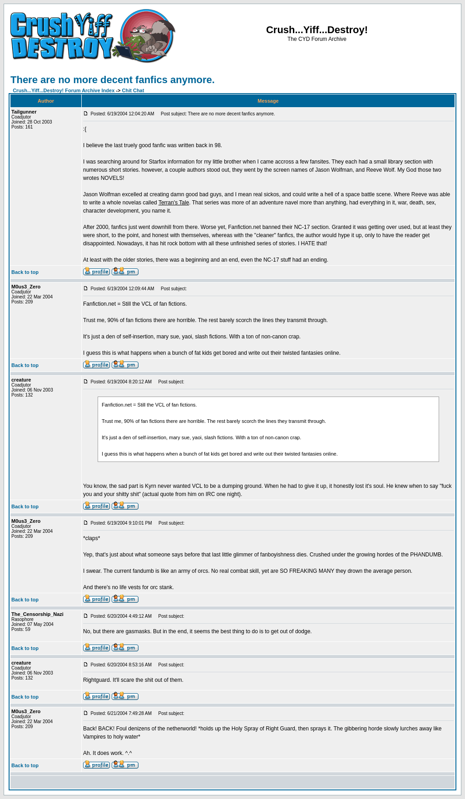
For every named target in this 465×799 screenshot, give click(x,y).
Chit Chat (133, 90)
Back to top (25, 272)
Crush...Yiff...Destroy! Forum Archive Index (63, 90)
